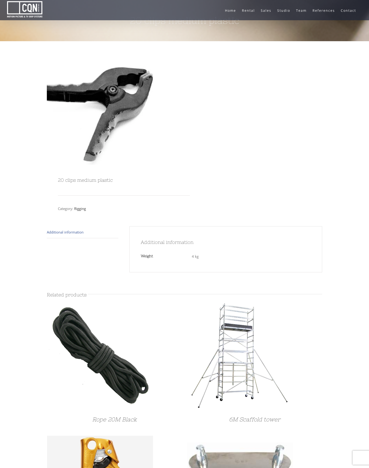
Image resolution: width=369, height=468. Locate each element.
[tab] (82, 232)
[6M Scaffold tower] (240, 306)
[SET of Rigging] (100, 439)
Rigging (80, 208)
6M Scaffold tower (254, 419)
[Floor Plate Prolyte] (240, 439)
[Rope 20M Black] (100, 306)
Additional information (65, 232)
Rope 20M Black (114, 419)
